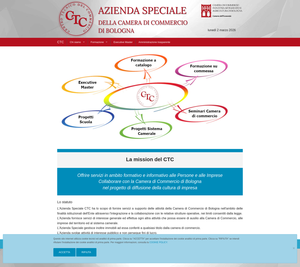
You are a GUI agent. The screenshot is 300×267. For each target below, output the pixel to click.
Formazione (97, 42)
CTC (60, 42)
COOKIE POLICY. (158, 242)
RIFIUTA (86, 252)
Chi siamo (75, 42)
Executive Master (123, 42)
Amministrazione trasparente (154, 42)
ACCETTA (64, 252)
